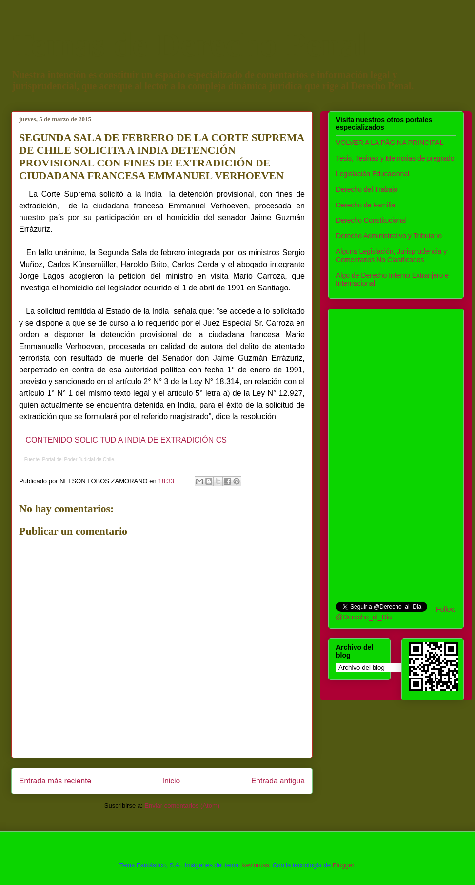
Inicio (171, 781)
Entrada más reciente (55, 781)
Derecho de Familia (365, 205)
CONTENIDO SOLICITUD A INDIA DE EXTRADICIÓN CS (126, 440)
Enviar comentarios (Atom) (181, 805)
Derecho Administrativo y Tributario (389, 236)
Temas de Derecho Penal (189, 44)
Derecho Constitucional (371, 220)
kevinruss (255, 865)
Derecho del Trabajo (366, 189)
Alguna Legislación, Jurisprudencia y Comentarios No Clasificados (391, 255)
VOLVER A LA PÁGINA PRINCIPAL (389, 142)
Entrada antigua (278, 781)
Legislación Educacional (372, 174)
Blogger (343, 865)
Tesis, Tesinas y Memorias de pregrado (395, 158)
